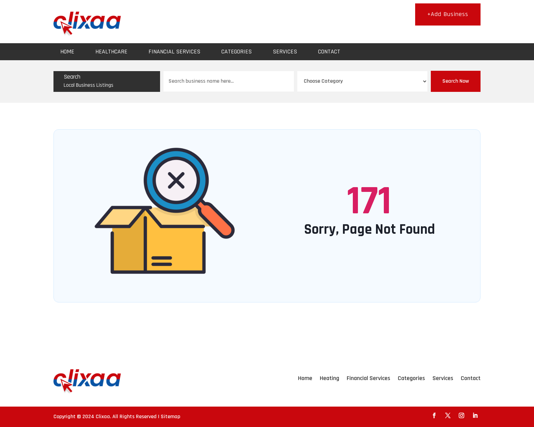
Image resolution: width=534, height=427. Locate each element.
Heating (329, 378)
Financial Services (174, 51)
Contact (329, 51)
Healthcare (111, 51)
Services (285, 51)
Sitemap (170, 416)
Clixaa (103, 416)
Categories (236, 51)
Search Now (455, 81)
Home (67, 51)
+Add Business (447, 14)
